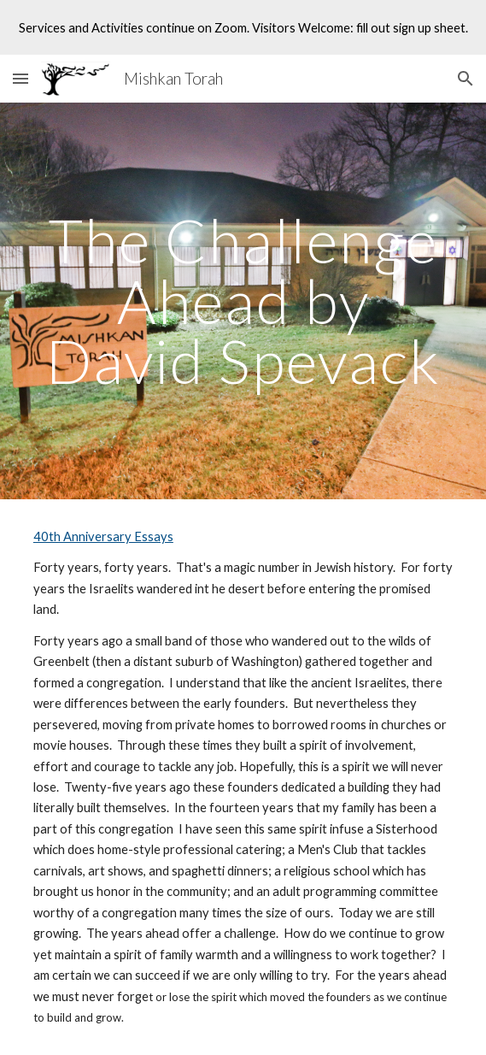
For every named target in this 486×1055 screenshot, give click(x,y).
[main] (243, 300)
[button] (20, 78)
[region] (243, 27)
